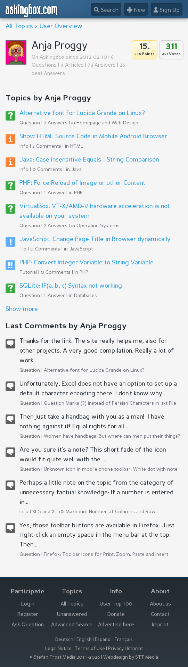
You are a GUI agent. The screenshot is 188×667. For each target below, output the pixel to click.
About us (160, 604)
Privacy (116, 649)
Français (124, 639)
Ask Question (27, 625)
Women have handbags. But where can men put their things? (112, 436)
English (84, 639)
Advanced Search (71, 625)
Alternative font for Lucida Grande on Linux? (82, 113)
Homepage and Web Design (107, 123)
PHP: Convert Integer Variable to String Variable (86, 263)
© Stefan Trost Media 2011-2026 (65, 657)
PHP (78, 192)
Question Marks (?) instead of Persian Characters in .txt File (110, 403)
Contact (160, 614)
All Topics (19, 26)
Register (27, 614)
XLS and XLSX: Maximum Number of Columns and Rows (95, 511)
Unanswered (72, 614)
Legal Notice (58, 649)
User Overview (61, 26)
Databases (85, 295)
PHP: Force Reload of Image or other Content (82, 183)
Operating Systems (98, 225)
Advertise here (116, 625)
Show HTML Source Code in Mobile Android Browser (93, 136)
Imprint (160, 625)
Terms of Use (90, 649)
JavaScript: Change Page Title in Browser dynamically (95, 239)
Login (27, 604)
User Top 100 (116, 604)
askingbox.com (32, 10)
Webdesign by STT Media (130, 657)
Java (76, 169)
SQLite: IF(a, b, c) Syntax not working (70, 286)
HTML (76, 146)
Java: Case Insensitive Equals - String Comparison (89, 160)
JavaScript (81, 249)
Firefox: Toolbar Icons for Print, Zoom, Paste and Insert (106, 554)
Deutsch (64, 639)
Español (103, 639)
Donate (116, 614)
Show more (22, 309)
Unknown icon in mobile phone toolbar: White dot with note (111, 469)
